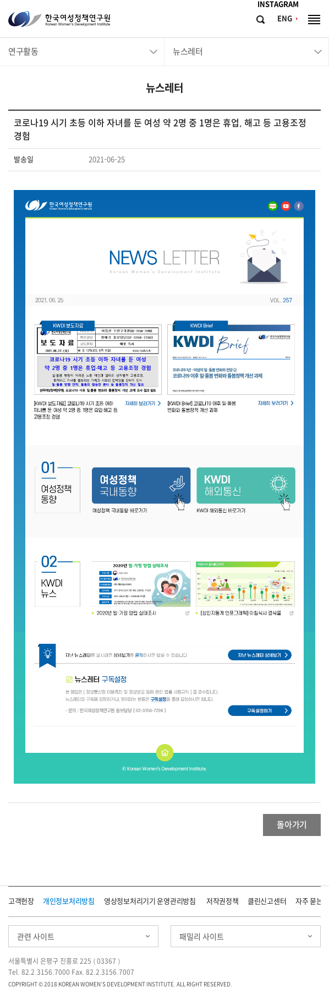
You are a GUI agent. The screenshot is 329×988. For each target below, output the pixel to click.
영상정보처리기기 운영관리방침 (150, 901)
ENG (284, 18)
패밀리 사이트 (201, 937)
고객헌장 (21, 901)
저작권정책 (222, 901)
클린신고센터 (267, 901)
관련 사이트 (35, 937)
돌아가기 (292, 825)
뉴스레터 (187, 51)
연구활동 (23, 51)
